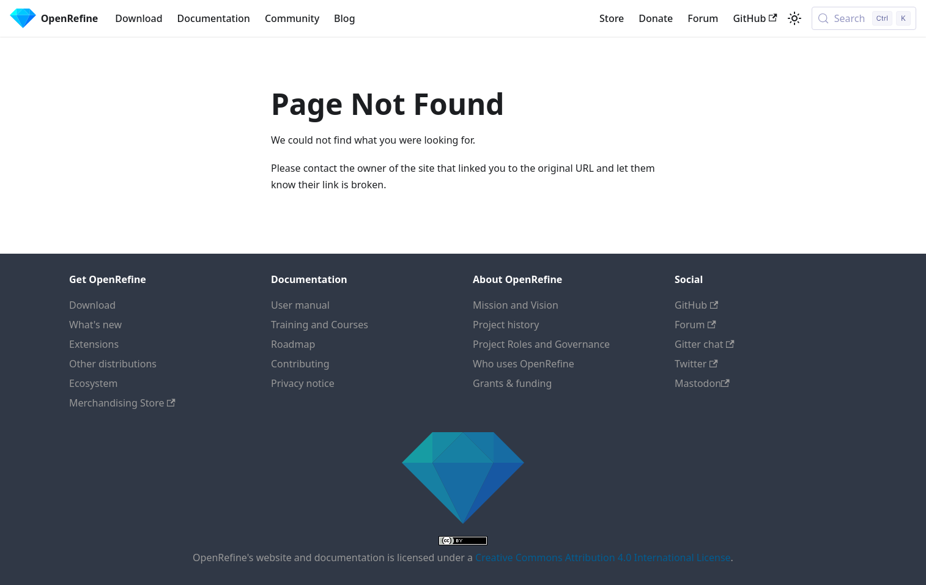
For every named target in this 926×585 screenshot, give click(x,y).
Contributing (300, 363)
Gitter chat (705, 344)
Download (138, 18)
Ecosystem (93, 383)
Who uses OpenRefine (523, 363)
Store (611, 18)
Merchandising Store (122, 403)
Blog (344, 18)
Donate (656, 18)
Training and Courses (319, 324)
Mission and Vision (515, 305)
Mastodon (702, 383)
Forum (702, 18)
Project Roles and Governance (541, 344)
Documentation (213, 18)
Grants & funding (512, 383)
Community (292, 18)
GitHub (755, 18)
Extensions (94, 344)
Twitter (696, 363)
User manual (300, 305)
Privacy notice (303, 383)
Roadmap (293, 344)
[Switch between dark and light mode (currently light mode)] (794, 18)
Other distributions (113, 363)
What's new (95, 324)
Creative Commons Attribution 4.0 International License (602, 557)
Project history (506, 324)
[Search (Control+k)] (864, 18)
